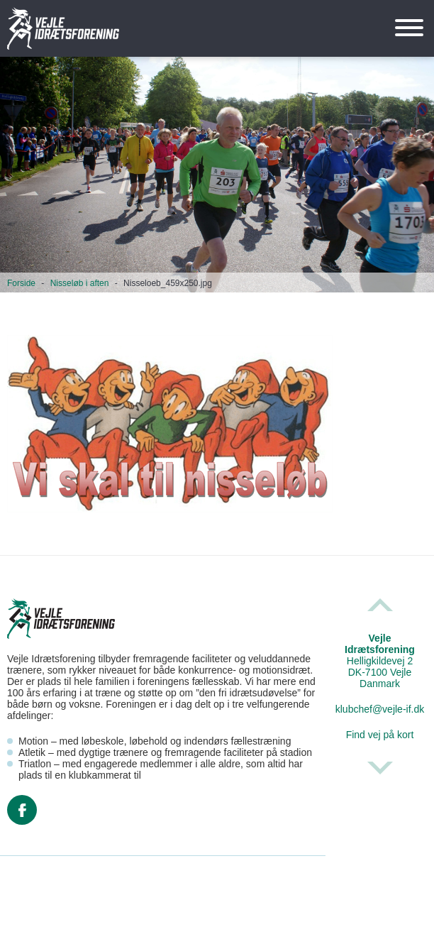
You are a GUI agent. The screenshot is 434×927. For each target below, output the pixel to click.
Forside (21, 283)
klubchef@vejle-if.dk (380, 709)
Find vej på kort (380, 734)
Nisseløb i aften (79, 283)
